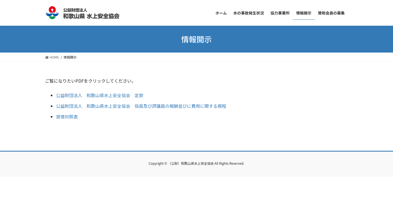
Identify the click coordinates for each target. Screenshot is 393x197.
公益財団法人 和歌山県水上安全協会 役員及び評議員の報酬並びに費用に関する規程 (141, 106)
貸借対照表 (67, 116)
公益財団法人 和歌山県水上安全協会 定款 (99, 95)
